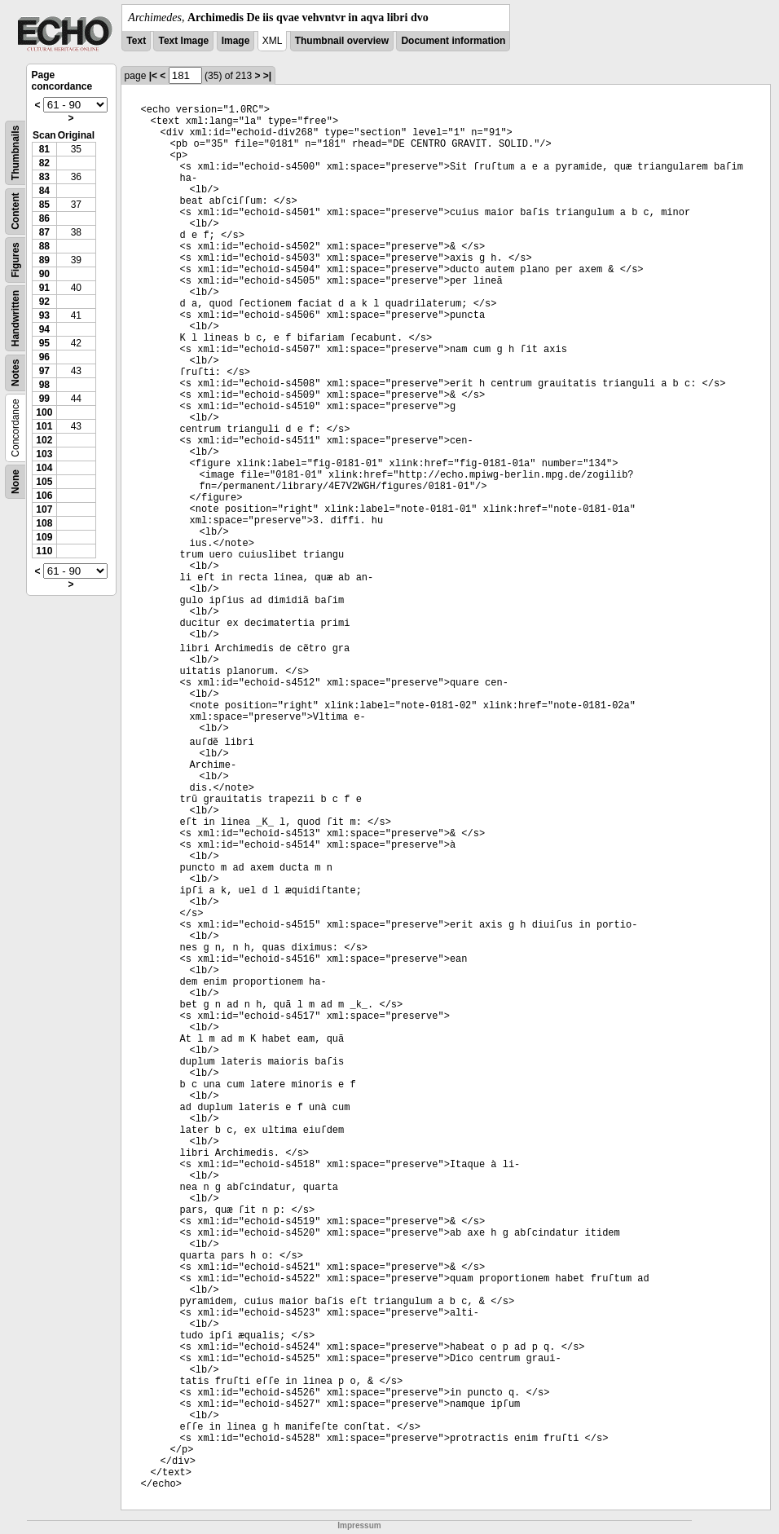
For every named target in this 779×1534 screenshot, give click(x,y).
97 (44, 371)
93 (44, 315)
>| (267, 76)
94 (44, 329)
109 (44, 537)
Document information (453, 40)
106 (44, 495)
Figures (15, 259)
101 (44, 426)
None (15, 481)
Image (236, 40)
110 (44, 551)
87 (44, 232)
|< (153, 76)
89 (44, 260)
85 (44, 204)
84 (44, 190)
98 (44, 384)
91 (44, 287)
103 (44, 454)
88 (44, 246)
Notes (15, 372)
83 (44, 177)
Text (136, 40)
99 (44, 398)
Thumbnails (15, 153)
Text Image (183, 40)
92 (44, 301)
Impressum (359, 1525)
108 (44, 523)
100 (44, 412)
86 (44, 218)
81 (44, 149)
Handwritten (15, 318)
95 (44, 343)
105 (44, 481)
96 (44, 357)
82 (44, 163)
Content (15, 211)
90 (44, 274)
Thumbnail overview (342, 40)
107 (44, 509)
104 (44, 468)
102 (44, 440)
